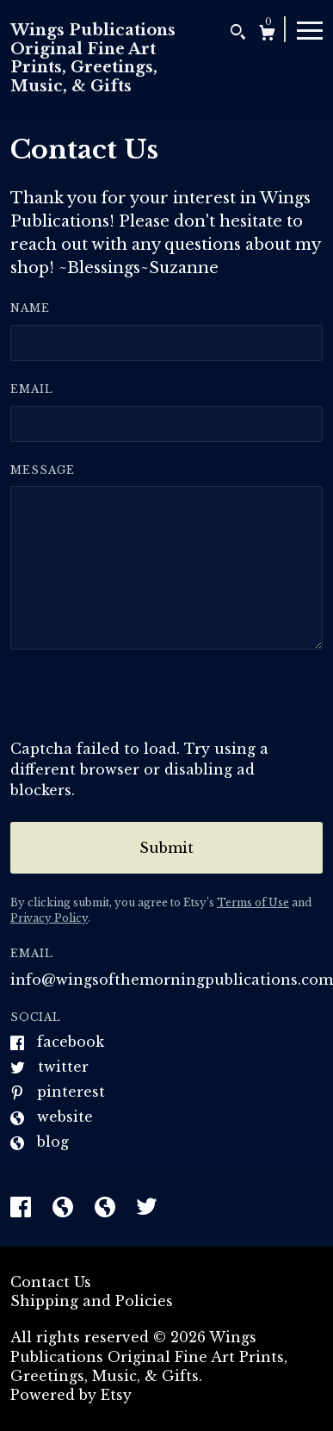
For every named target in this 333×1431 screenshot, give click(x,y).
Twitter (63, 1066)
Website (65, 1116)
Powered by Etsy (71, 1394)
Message (42, 470)
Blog (53, 1141)
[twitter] (147, 1208)
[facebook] (22, 1208)
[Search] (237, 34)
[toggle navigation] (310, 29)
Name (30, 308)
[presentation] (141, 704)
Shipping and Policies (91, 1301)
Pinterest (71, 1091)
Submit (166, 847)
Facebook (70, 1041)
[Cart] (267, 35)
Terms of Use (253, 902)
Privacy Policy (49, 917)
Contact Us (50, 1282)
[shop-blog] (64, 1208)
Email (31, 389)
